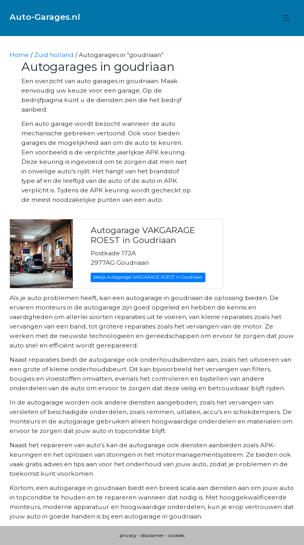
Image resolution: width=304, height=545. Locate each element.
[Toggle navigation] (286, 18)
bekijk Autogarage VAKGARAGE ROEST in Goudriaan (148, 277)
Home (19, 55)
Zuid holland (54, 55)
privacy (128, 535)
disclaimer (152, 535)
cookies (176, 535)
